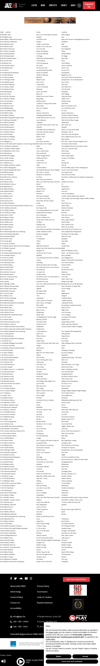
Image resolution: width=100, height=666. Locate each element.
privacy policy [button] (53, 632)
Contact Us (15, 603)
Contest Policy (16, 597)
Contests (53, 5)
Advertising (15, 592)
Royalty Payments (45, 603)
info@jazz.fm (19, 616)
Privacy (2, 655)
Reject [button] (58, 656)
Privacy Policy (43, 586)
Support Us (89, 5)
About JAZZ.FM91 (18, 586)
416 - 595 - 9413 (20, 626)
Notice (9, 655)
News (43, 5)
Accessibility (15, 608)
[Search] (79, 5)
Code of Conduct (44, 597)
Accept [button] (85, 656)
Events (64, 5)
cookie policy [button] (50, 639)
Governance (42, 592)
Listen (34, 5)
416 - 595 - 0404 (20, 621)
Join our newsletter (76, 579)
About (73, 5)
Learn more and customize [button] (72, 661)
